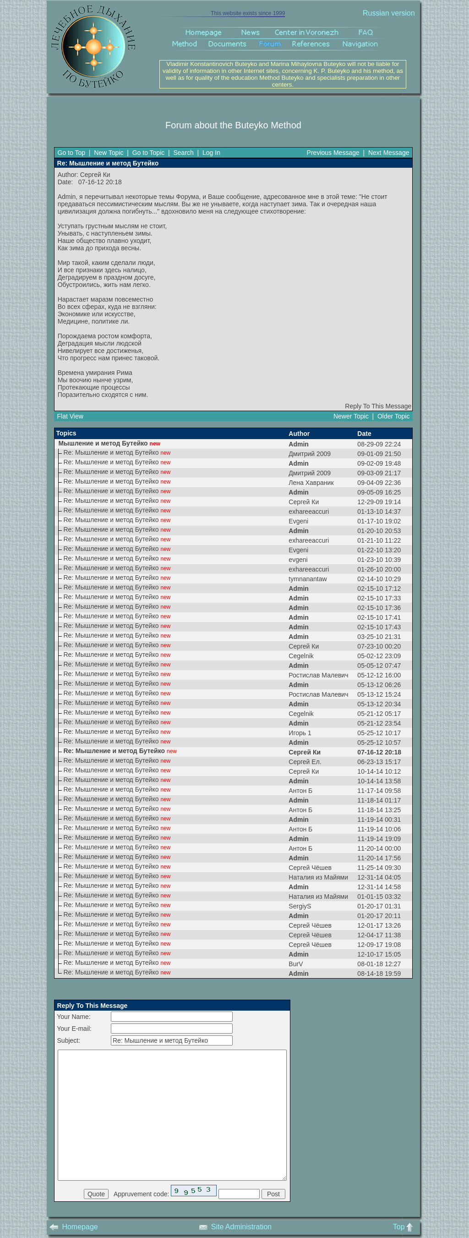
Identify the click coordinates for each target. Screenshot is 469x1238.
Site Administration (235, 1227)
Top (405, 1227)
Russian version (389, 13)
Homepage (73, 1227)
